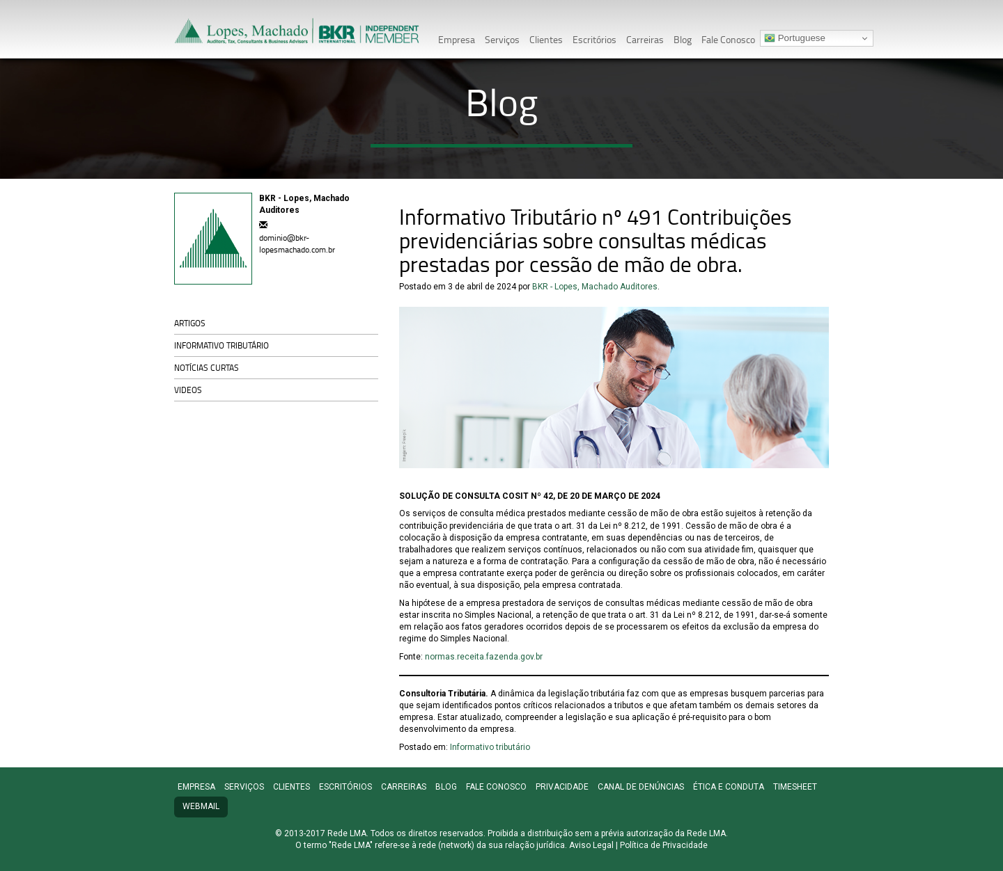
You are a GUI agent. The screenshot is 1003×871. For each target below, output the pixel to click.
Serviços (502, 39)
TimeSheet (795, 787)
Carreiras (645, 39)
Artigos (189, 323)
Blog (683, 39)
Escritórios (594, 39)
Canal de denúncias (641, 787)
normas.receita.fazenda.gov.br (484, 657)
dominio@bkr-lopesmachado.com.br (297, 243)
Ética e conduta (728, 787)
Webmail (200, 806)
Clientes (546, 39)
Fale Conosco (728, 39)
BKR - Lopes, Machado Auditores (595, 286)
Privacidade (562, 787)
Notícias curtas (206, 368)
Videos (188, 390)
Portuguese (794, 38)
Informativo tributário (221, 345)
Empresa (456, 39)
